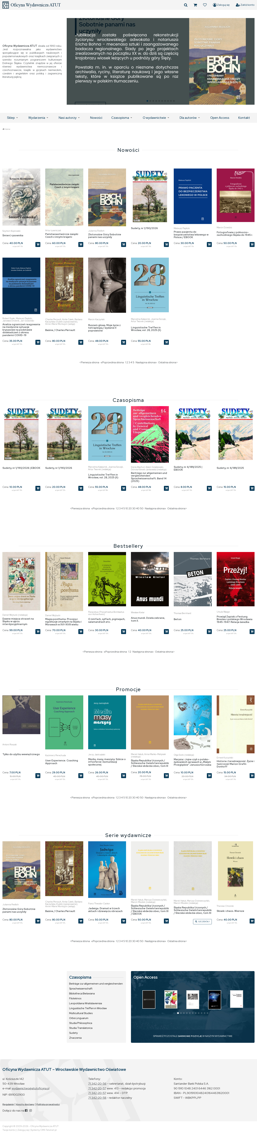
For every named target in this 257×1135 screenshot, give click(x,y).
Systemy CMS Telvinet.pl (44, 1129)
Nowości (96, 118)
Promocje (128, 689)
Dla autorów (188, 118)
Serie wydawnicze (128, 835)
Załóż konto (245, 5)
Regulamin (8, 1104)
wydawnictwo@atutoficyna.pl (30, 1088)
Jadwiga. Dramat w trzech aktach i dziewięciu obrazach (105, 910)
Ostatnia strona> (168, 362)
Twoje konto (8, 1129)
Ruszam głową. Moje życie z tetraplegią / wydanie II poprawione (104, 328)
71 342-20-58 (97, 1098)
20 (130, 508)
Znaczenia (75, 1038)
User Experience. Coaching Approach (61, 762)
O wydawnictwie (154, 118)
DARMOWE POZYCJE (190, 1036)
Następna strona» (146, 362)
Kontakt (244, 118)
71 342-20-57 (97, 1088)
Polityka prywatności (48, 1104)
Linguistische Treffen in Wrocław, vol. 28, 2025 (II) (146, 329)
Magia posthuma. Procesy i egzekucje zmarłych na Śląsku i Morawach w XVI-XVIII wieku (63, 621)
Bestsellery (128, 546)
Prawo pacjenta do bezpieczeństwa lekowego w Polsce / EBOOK (191, 234)
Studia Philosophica (80, 1023)
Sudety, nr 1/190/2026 (144, 228)
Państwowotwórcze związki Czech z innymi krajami (61, 236)
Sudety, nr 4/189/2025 (230, 468)
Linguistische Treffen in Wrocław (88, 1008)
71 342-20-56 (97, 1083)
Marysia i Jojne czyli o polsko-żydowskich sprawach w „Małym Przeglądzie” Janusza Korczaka (192, 762)
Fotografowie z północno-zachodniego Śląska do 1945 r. (235, 234)
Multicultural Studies (81, 1013)
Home (7, 129)
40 (137, 508)
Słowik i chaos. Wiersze (230, 911)
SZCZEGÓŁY (202, 921)
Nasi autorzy (68, 118)
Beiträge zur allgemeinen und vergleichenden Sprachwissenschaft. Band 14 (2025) (149, 477)
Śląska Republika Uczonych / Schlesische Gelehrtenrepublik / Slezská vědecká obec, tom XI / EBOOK (150, 910)
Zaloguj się (221, 5)
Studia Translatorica (80, 1028)
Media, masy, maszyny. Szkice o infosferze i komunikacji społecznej (107, 762)
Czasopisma (120, 118)
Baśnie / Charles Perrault (60, 330)
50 (141, 508)
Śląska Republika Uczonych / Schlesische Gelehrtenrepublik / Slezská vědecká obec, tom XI (193, 910)
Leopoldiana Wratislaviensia (85, 1003)
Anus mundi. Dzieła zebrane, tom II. (148, 619)
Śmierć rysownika (12, 235)
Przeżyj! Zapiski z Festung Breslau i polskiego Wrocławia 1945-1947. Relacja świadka (234, 619)
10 (126, 508)
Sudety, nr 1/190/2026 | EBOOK (21, 468)
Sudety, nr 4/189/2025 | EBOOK (188, 468)
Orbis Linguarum (78, 1018)
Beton (177, 619)
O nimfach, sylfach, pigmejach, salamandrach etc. (106, 620)
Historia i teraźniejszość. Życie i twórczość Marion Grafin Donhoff (235, 764)
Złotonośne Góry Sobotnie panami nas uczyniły (104, 236)
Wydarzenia (36, 118)
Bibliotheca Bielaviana (82, 993)
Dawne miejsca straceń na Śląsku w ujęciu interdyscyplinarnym (18, 621)
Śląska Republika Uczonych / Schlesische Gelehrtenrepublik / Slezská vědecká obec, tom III (150, 763)
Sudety (73, 1033)
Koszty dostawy (25, 1104)
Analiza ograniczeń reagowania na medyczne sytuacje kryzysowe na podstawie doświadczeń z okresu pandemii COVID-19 (21, 330)
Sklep (11, 118)
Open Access (219, 118)
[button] (70, 61)
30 (134, 508)
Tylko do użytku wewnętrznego (21, 754)
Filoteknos (75, 998)
